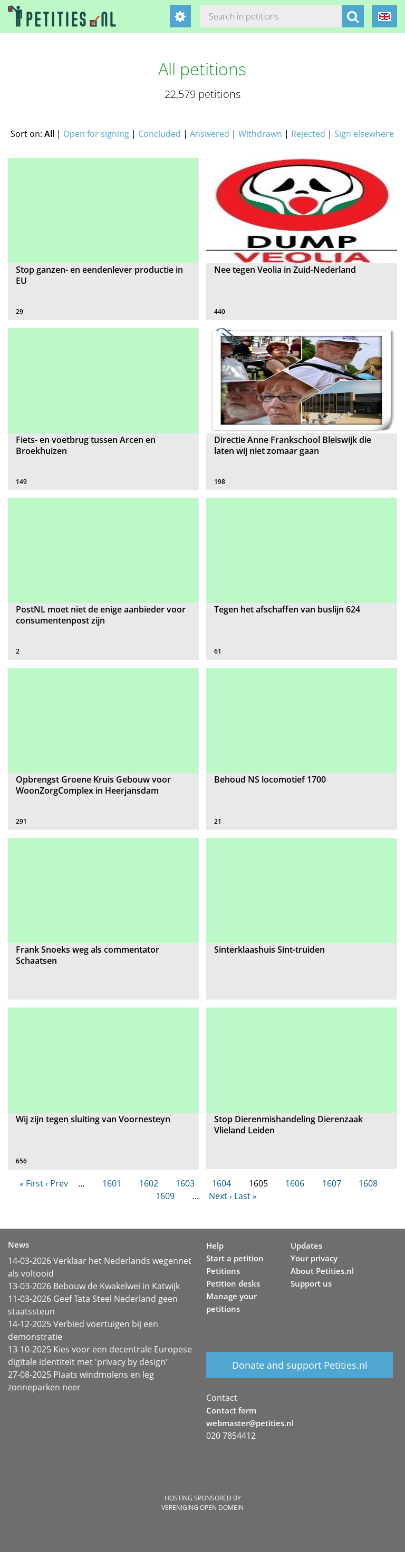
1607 (331, 1183)
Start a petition (235, 1258)
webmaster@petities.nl (250, 1423)
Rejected (308, 134)
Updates (306, 1245)
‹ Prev (56, 1183)
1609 (165, 1196)
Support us (311, 1283)
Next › (220, 1196)
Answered (209, 134)
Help (215, 1245)
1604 (221, 1183)
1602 (148, 1183)
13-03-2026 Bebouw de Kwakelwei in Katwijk (94, 1286)
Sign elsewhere (364, 134)
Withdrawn (260, 134)
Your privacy (314, 1258)
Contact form (231, 1410)
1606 (294, 1183)
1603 (185, 1183)
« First (31, 1183)
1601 (111, 1183)
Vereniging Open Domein (202, 1507)
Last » (245, 1196)
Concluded (159, 134)
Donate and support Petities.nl (300, 1365)
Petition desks (233, 1283)
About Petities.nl (322, 1271)
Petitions (223, 1271)
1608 (368, 1183)
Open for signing (96, 134)
